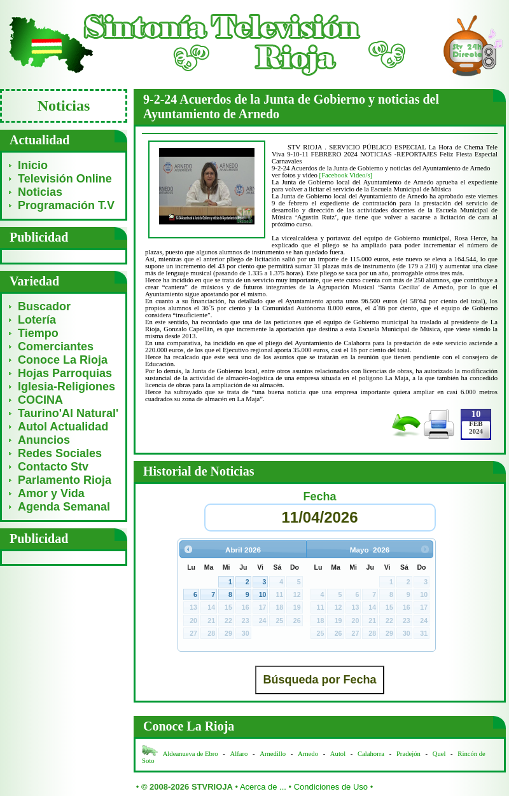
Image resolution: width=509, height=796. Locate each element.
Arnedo (308, 753)
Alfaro (239, 753)
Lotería (37, 319)
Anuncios (44, 440)
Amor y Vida (51, 493)
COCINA (40, 400)
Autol (338, 753)
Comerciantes (56, 346)
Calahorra (371, 753)
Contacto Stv (53, 466)
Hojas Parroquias (65, 373)
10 (263, 594)
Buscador (44, 306)
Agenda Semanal (64, 506)
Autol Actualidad (63, 426)
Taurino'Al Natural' (68, 413)
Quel (439, 753)
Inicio (33, 165)
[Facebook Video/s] (346, 175)
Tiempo (38, 333)
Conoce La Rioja (63, 359)
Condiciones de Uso (331, 787)
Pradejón (408, 753)
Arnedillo (273, 753)
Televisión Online (65, 178)
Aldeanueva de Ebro (190, 753)
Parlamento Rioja (64, 480)
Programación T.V (66, 205)
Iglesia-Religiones (66, 386)
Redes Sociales (60, 453)
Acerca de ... (263, 787)
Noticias (40, 192)
